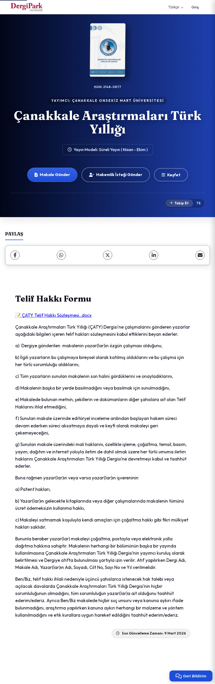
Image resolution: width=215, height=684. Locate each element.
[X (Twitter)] (107, 255)
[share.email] (200, 255)
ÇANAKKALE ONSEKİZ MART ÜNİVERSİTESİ (118, 100)
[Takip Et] (179, 203)
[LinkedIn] (153, 255)
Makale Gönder (52, 174)
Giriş (195, 7)
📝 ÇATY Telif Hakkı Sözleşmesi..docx (53, 315)
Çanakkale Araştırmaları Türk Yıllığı (107, 122)
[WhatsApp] (61, 255)
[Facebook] (15, 255)
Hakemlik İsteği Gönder (115, 174)
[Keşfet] (171, 174)
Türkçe (175, 7)
